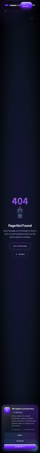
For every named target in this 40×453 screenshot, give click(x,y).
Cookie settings (29, 429)
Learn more (16, 429)
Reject (20, 435)
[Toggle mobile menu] (33, 5)
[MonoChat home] (12, 5)
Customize (20, 441)
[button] (26, 5)
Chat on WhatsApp (20, 246)
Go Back (20, 254)
